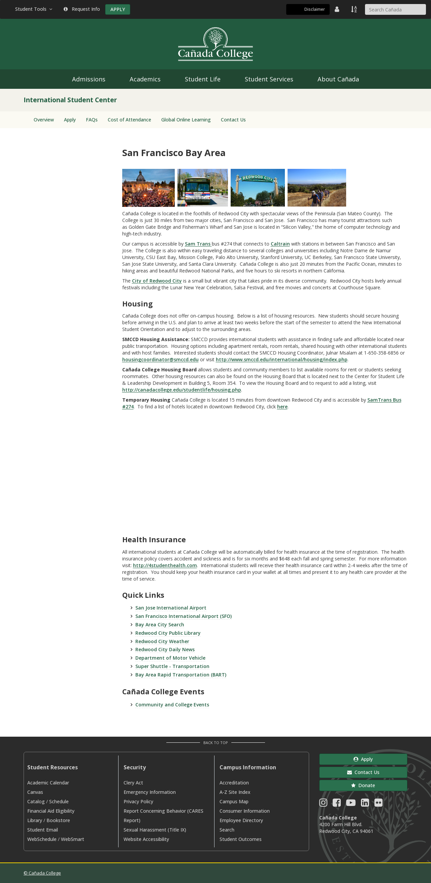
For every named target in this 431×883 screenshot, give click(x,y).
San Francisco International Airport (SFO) (183, 616)
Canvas (35, 792)
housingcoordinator (145, 359)
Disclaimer (314, 9)
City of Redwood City (157, 281)
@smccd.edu (184, 359)
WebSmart (72, 839)
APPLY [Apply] (117, 9)
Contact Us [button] (363, 772)
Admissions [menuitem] (88, 79)
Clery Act (133, 782)
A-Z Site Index (235, 792)
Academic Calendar (48, 782)
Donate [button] (363, 785)
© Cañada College (42, 873)
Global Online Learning (186, 119)
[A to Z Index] (354, 9)
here (282, 406)
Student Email (42, 829)
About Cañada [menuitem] (338, 79)
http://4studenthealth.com (165, 565)
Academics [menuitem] (145, 79)
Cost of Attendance (129, 119)
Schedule (59, 801)
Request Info (82, 9)
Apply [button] (363, 759)
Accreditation (234, 782)
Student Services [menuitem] (269, 79)
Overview (44, 119)
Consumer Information (245, 811)
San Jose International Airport (170, 607)
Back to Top (215, 742)
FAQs (92, 119)
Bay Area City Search (159, 624)
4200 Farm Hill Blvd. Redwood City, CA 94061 (346, 827)
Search (227, 829)
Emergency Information (150, 792)
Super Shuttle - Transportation (172, 666)
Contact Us (233, 119)
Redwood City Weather (162, 641)
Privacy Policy (138, 801)
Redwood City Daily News (165, 649)
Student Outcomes (241, 839)
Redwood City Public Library (168, 633)
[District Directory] (338, 9)
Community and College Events (172, 704)
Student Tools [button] (34, 9)
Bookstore (58, 820)
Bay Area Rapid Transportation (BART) (180, 674)
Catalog (36, 801)
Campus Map (234, 801)
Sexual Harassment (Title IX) (155, 829)
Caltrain (280, 244)
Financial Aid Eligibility (50, 811)
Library (34, 820)
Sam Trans (198, 244)
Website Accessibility (146, 839)
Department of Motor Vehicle (170, 658)
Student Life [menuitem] (203, 79)
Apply (70, 119)
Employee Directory (241, 820)
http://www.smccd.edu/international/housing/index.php (281, 359)
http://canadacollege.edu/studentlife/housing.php (181, 390)
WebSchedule (42, 839)
